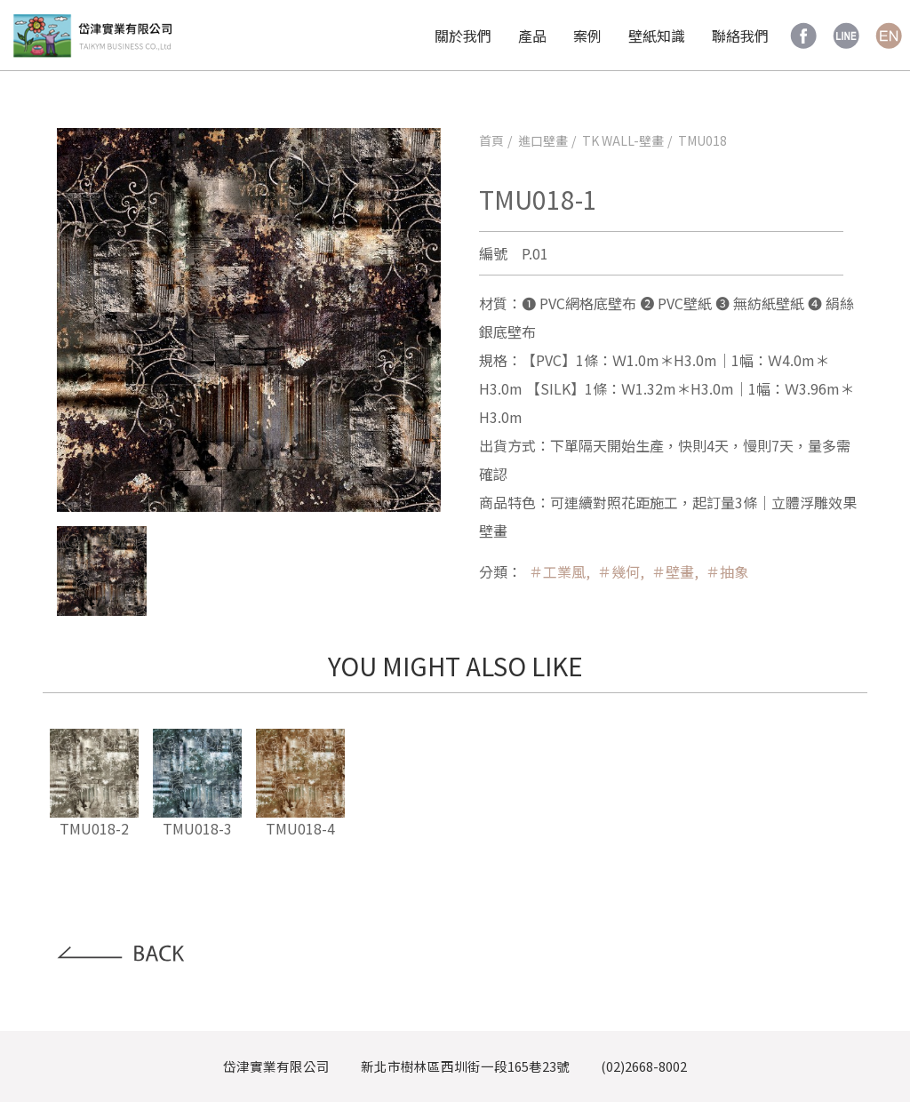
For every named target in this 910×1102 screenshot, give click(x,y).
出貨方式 (507, 445)
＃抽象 (727, 571)
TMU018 (702, 140)
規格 (493, 360)
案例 (587, 35)
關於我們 (463, 35)
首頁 (491, 140)
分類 (493, 571)
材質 (493, 303)
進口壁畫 (543, 140)
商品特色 (507, 502)
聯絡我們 (740, 35)
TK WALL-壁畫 (623, 140)
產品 (532, 35)
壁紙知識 (656, 35)
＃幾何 (618, 571)
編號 (493, 253)
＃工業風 (557, 571)
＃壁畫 (672, 571)
